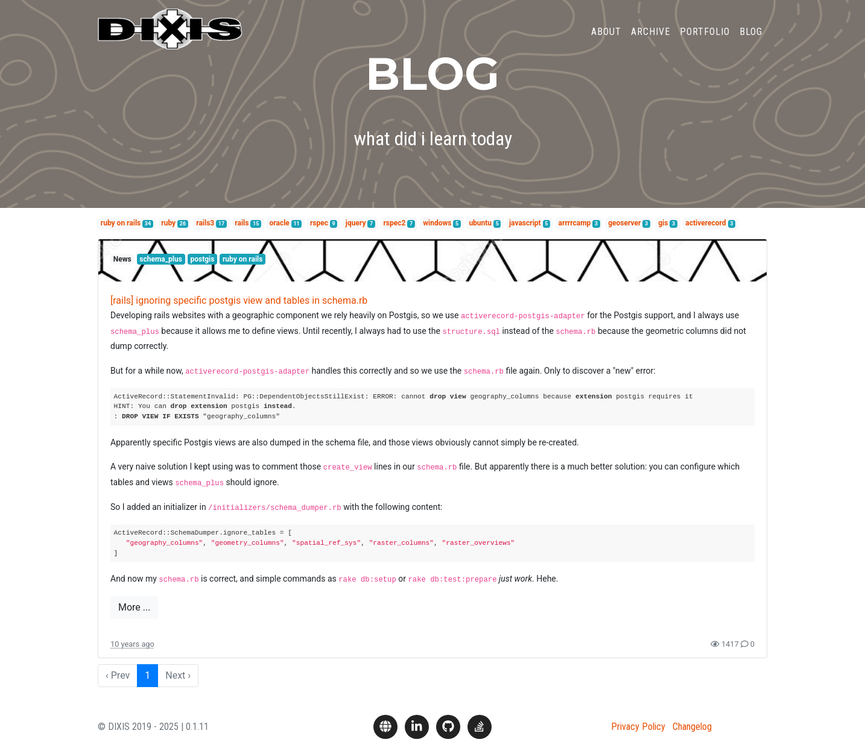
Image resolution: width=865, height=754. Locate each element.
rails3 (205, 223)
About (606, 38)
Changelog (692, 726)
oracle (280, 223)
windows (437, 223)
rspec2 (394, 223)
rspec (319, 223)
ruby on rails (121, 223)
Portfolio (705, 38)
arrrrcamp (575, 223)
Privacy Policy (638, 726)
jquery (356, 223)
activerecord (705, 223)
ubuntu (480, 223)
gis (663, 223)
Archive (650, 38)
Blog (751, 38)
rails (242, 223)
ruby (168, 223)
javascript (525, 223)
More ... (134, 607)
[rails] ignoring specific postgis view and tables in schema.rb (238, 300)
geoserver (624, 223)
